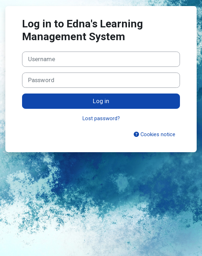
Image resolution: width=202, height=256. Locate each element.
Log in (101, 101)
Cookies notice (154, 134)
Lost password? (101, 118)
